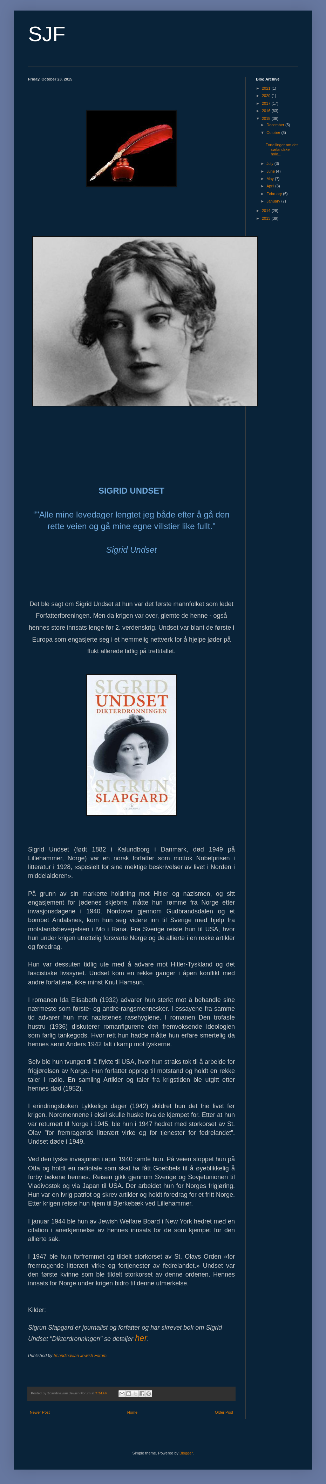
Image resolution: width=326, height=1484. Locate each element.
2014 (267, 210)
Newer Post (40, 1412)
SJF (47, 34)
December (275, 125)
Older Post (224, 1412)
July (270, 163)
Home (132, 1412)
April (270, 186)
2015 (267, 118)
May (270, 178)
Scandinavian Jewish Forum (80, 1355)
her (141, 1338)
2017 (267, 103)
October (273, 132)
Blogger (185, 1453)
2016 (267, 111)
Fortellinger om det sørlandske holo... (281, 149)
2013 (267, 218)
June (271, 171)
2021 (267, 88)
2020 (267, 96)
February (274, 194)
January (273, 201)
